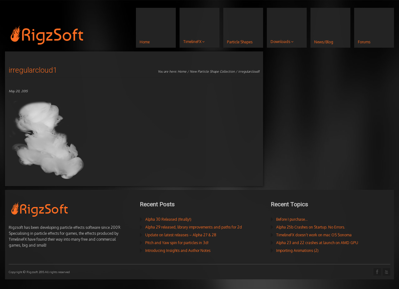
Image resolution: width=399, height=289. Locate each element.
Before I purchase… (292, 219)
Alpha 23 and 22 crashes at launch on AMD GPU (317, 242)
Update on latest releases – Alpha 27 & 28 (180, 235)
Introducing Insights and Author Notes (177, 250)
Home (182, 71)
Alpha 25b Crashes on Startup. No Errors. (310, 227)
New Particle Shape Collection (212, 71)
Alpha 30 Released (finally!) (168, 219)
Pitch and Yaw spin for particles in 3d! (177, 242)
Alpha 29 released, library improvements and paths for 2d (193, 227)
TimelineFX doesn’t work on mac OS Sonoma (314, 235)
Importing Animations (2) (297, 250)
